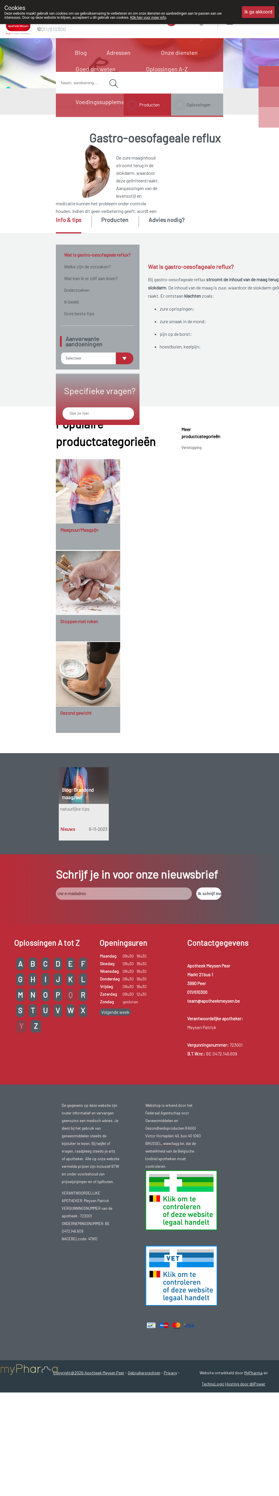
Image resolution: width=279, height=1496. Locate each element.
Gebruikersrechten (144, 1437)
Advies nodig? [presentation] (167, 219)
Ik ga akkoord (258, 12)
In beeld (71, 301)
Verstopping (191, 512)
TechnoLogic (213, 1448)
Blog (81, 52)
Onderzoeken (76, 290)
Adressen (118, 52)
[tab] (73, 224)
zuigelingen (257, 455)
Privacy (170, 1437)
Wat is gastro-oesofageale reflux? (97, 254)
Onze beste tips (79, 313)
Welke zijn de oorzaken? (87, 266)
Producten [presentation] (114, 219)
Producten (149, 104)
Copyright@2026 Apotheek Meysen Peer (88, 1437)
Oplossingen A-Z (167, 68)
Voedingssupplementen (105, 101)
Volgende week (115, 1077)
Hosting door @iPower (245, 1448)
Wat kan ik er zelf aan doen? (91, 278)
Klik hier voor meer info (148, 18)
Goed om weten (95, 68)
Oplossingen (199, 104)
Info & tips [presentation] (68, 219)
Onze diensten (179, 52)
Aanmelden (250, 20)
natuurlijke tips (74, 874)
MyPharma (253, 1437)
